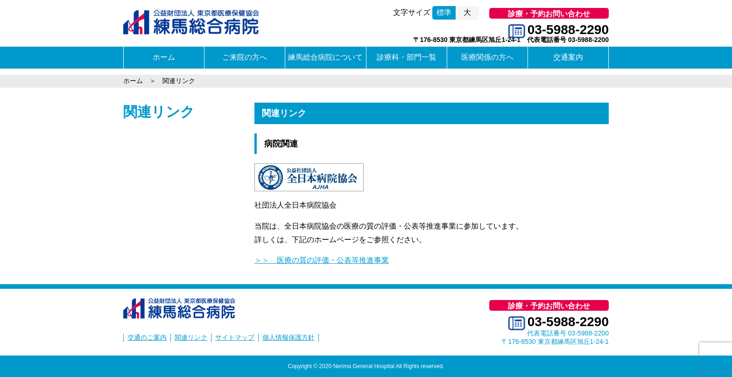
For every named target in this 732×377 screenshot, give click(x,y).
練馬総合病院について (325, 57)
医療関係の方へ (487, 57)
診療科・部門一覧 (406, 57)
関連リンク (159, 111)
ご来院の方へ (244, 57)
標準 (443, 12)
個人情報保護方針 (288, 337)
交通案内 (568, 57)
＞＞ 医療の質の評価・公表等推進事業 (321, 260)
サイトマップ (234, 337)
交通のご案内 (147, 337)
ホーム (164, 57)
